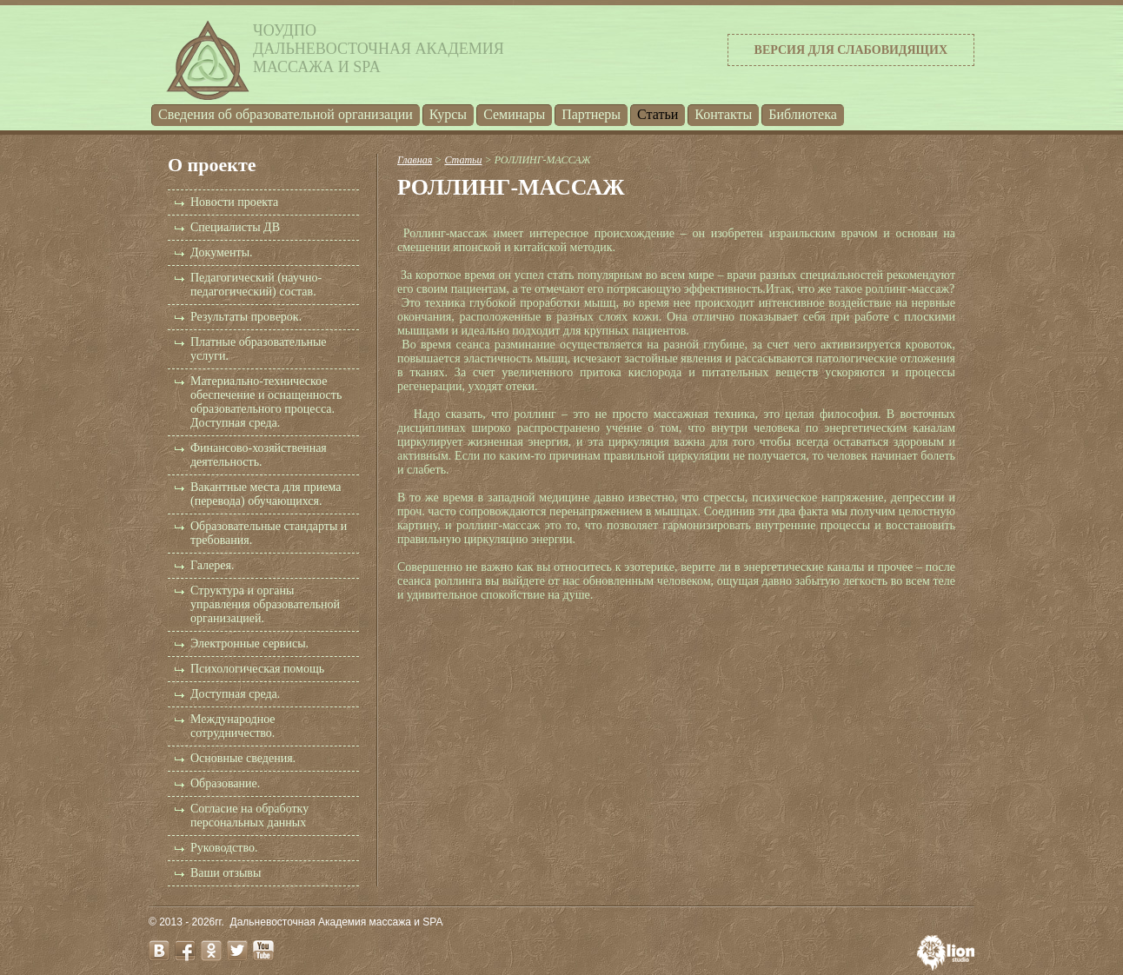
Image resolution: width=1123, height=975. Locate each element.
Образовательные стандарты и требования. (268, 533)
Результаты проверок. (246, 316)
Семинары (514, 114)
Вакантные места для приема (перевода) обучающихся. (265, 494)
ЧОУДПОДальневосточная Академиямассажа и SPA (378, 49)
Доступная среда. (235, 693)
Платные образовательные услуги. (258, 348)
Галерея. (212, 565)
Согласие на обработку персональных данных (249, 815)
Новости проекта (234, 202)
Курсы (448, 114)
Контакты (723, 114)
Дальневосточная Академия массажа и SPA (336, 922)
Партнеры (591, 114)
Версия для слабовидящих (850, 49)
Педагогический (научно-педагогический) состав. (256, 284)
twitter (237, 950)
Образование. (225, 783)
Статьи (657, 114)
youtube (263, 950)
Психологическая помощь (257, 668)
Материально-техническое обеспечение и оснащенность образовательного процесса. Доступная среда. (266, 402)
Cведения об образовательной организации (285, 114)
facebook (185, 950)
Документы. (221, 252)
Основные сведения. (243, 758)
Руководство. (223, 847)
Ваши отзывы (225, 872)
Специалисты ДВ (235, 227)
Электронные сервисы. (249, 643)
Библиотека (802, 114)
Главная (414, 160)
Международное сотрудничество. (233, 726)
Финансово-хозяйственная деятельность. (258, 454)
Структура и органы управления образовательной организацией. (265, 604)
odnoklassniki (211, 950)
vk (159, 950)
